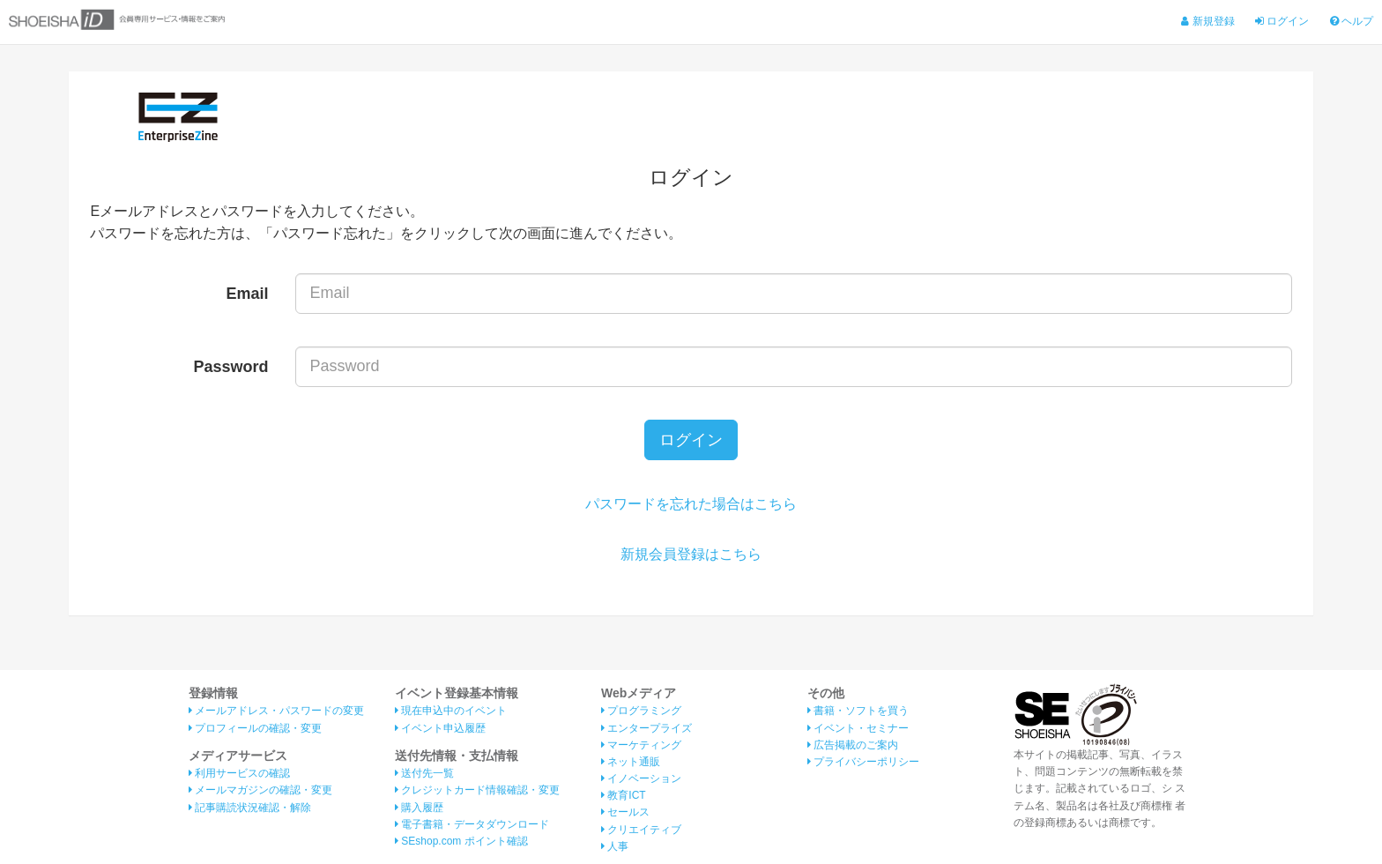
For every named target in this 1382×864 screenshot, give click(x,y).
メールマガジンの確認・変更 (260, 790)
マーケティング (641, 745)
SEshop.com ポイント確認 (461, 841)
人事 (614, 846)
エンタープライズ (646, 728)
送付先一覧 (424, 773)
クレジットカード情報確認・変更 (477, 790)
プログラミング (641, 710)
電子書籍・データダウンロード (472, 824)
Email (248, 293)
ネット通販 (630, 762)
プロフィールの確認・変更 (255, 728)
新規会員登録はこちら (691, 554)
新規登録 (1207, 21)
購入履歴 (419, 807)
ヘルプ (1351, 21)
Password (231, 367)
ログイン (1282, 21)
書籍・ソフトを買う (858, 710)
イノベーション (641, 778)
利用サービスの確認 (239, 773)
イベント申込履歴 (440, 728)
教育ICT (623, 795)
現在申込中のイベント (451, 710)
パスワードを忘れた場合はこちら (691, 503)
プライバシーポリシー (863, 762)
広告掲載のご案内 (852, 745)
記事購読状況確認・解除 (250, 807)
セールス (625, 812)
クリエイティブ (641, 829)
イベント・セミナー (858, 728)
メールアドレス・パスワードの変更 (276, 710)
